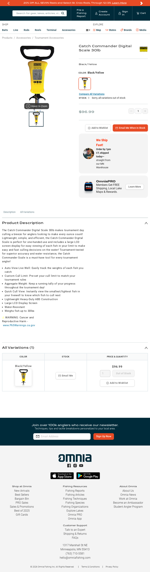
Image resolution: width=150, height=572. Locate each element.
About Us (128, 490)
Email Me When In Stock (130, 127)
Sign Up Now (105, 436)
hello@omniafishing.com (75, 557)
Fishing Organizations (74, 506)
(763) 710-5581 (75, 553)
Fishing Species (75, 502)
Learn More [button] (134, 186)
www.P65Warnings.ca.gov (19, 325)
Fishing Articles (75, 494)
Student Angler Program (128, 506)
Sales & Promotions (22, 506)
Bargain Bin (22, 498)
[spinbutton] (105, 373)
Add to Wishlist (98, 127)
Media (141, 30)
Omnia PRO (75, 514)
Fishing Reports (75, 490)
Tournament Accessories (49, 37)
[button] (75, 223)
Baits (5, 29)
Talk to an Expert (75, 529)
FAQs (75, 537)
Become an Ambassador (128, 502)
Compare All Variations (91, 93)
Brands (126, 29)
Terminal (51, 29)
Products (7, 37)
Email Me (65, 375)
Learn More (119, 3)
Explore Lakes (75, 510)
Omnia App (75, 518)
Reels (38, 29)
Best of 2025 (22, 510)
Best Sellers (22, 494)
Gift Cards (22, 514)
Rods (26, 29)
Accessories (68, 29)
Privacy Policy (112, 567)
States (110, 29)
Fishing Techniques (75, 498)
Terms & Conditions (90, 567)
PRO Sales (22, 502)
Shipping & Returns (75, 533)
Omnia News (128, 494)
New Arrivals (21, 490)
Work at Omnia (128, 498)
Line (15, 29)
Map (97, 29)
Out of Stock (123, 373)
